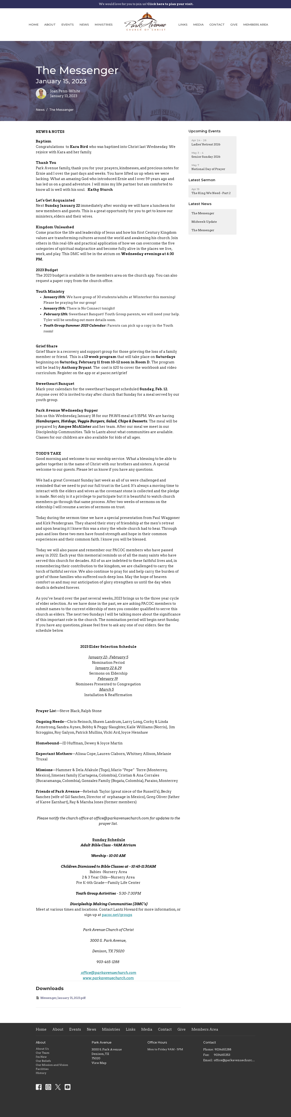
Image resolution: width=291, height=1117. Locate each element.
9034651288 (223, 1049)
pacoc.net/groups (117, 915)
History (41, 1072)
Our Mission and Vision (52, 1064)
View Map (99, 1063)
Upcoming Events (204, 131)
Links (182, 24)
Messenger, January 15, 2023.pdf (61, 998)
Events (67, 24)
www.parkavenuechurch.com (108, 978)
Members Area (255, 24)
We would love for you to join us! (146, 4)
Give (233, 24)
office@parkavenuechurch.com (108, 973)
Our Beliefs (43, 1060)
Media (198, 24)
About (50, 24)
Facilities (42, 1068)
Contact (217, 24)
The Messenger (202, 213)
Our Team (42, 1052)
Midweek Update (204, 222)
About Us (42, 1048)
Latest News (200, 204)
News (84, 24)
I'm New (41, 1056)
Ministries (104, 24)
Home (33, 24)
